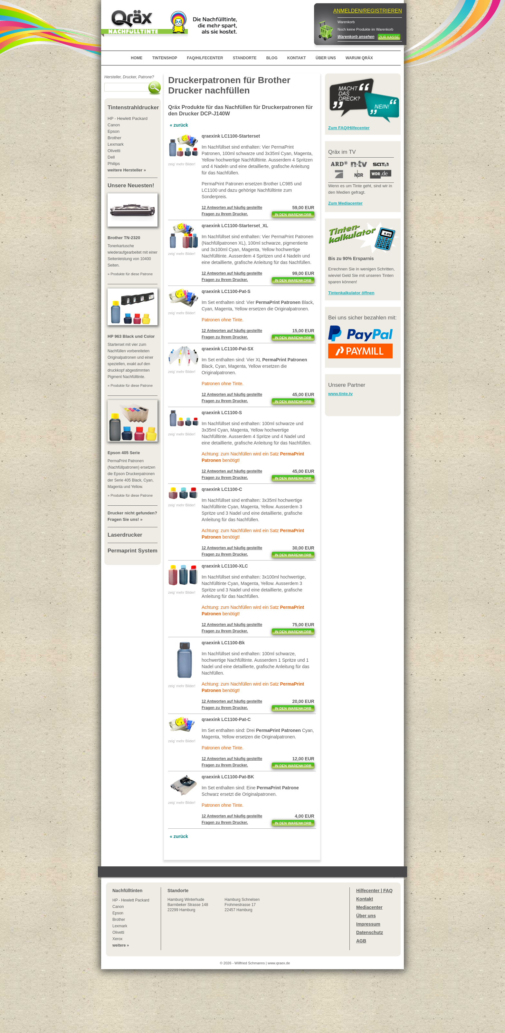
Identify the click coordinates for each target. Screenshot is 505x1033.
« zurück (179, 125)
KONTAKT (296, 58)
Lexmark (119, 926)
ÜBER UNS (326, 58)
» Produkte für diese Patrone (130, 274)
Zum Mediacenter (345, 203)
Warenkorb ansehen (356, 36)
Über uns (366, 915)
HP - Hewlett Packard (130, 900)
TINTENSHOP (164, 58)
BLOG (272, 58)
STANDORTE (245, 58)
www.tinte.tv (340, 393)
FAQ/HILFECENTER (205, 58)
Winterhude (187, 904)
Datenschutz (369, 932)
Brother (118, 919)
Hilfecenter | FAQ (374, 890)
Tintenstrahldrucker (133, 107)
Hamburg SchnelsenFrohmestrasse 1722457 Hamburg (242, 904)
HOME (136, 58)
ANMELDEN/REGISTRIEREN (367, 11)
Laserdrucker (125, 535)
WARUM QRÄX (359, 58)
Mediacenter (369, 907)
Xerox (117, 939)
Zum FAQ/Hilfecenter (349, 127)
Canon (118, 906)
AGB (361, 940)
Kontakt (364, 898)
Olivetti (118, 932)
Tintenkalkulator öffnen (351, 292)
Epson (117, 913)
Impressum (368, 924)
